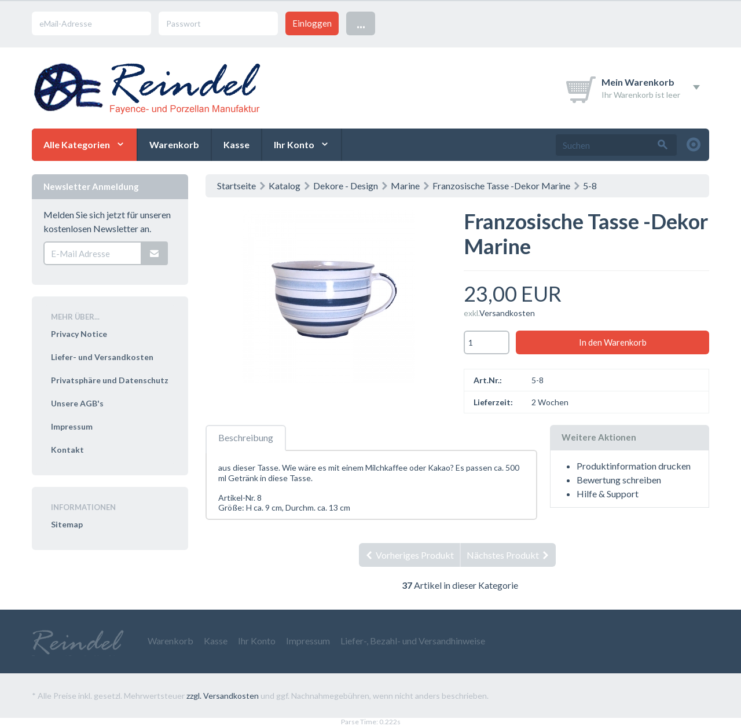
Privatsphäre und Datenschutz (109, 380)
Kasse (236, 144)
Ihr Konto (294, 144)
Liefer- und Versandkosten (102, 357)
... (361, 22)
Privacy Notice (79, 334)
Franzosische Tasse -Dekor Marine (501, 185)
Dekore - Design (345, 185)
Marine (405, 185)
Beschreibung (245, 437)
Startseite (236, 185)
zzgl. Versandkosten (222, 696)
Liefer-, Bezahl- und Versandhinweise (412, 640)
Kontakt (67, 449)
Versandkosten (507, 313)
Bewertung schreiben (619, 479)
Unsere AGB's (77, 403)
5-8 (590, 185)
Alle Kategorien (76, 144)
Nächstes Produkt (508, 554)
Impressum (72, 426)
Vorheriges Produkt (409, 554)
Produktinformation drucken (634, 465)
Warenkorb (174, 144)
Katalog (284, 185)
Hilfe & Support (608, 493)
